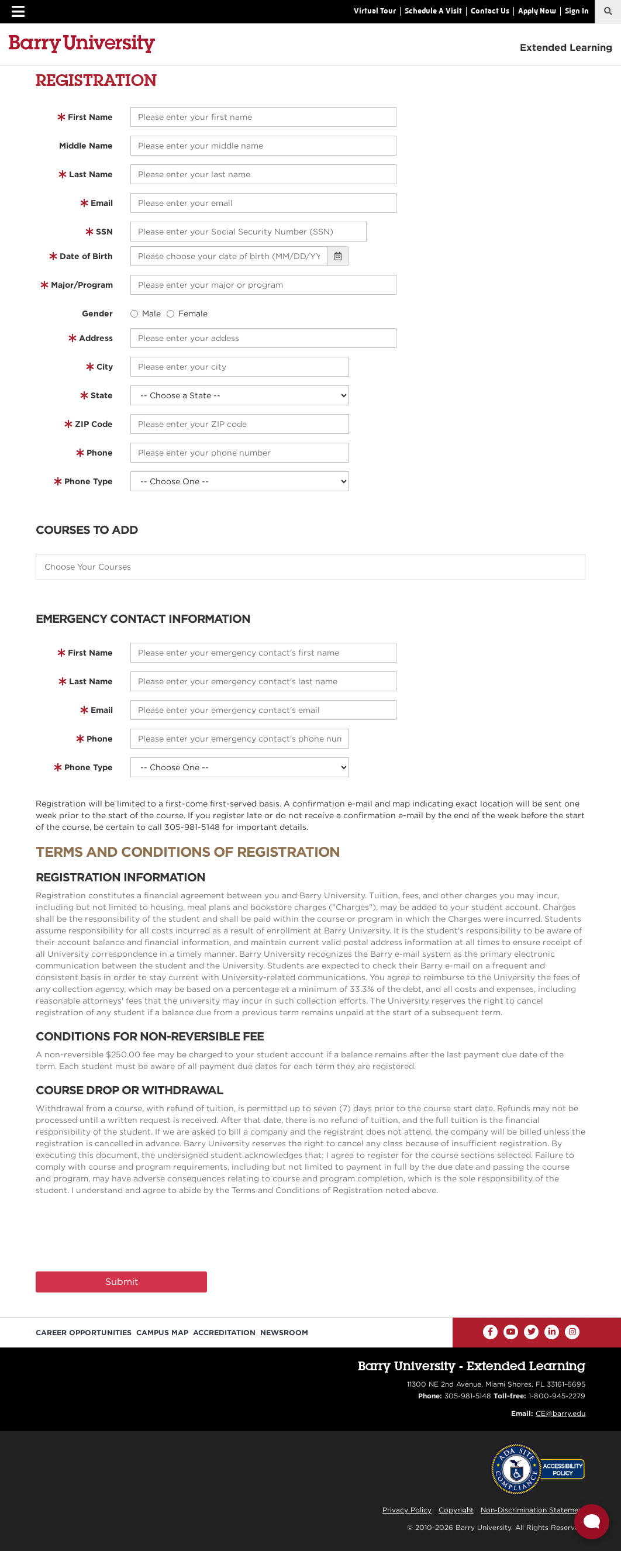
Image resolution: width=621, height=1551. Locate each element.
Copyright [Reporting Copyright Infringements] (456, 1509)
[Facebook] (490, 1332)
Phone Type (88, 481)
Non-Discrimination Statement (533, 1509)
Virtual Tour (375, 11)
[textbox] (316, 567)
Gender (97, 313)
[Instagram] (572, 1332)
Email (102, 203)
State (102, 395)
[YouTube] (510, 1332)
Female (187, 313)
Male (145, 313)
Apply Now (537, 11)
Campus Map (162, 1332)
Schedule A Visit (433, 11)
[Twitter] (531, 1332)
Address (96, 338)
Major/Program (82, 284)
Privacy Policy (407, 1509)
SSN (104, 231)
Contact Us (490, 11)
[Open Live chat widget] (591, 1521)
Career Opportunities (84, 1332)
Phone (100, 452)
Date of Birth (86, 256)
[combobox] (310, 567)
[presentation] (124, 1236)
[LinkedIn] (551, 1332)
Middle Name (86, 145)
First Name (90, 117)
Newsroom (284, 1332)
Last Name (91, 174)
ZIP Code (94, 424)
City (104, 366)
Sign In (577, 11)
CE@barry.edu (560, 1413)
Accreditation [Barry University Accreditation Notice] (224, 1332)
